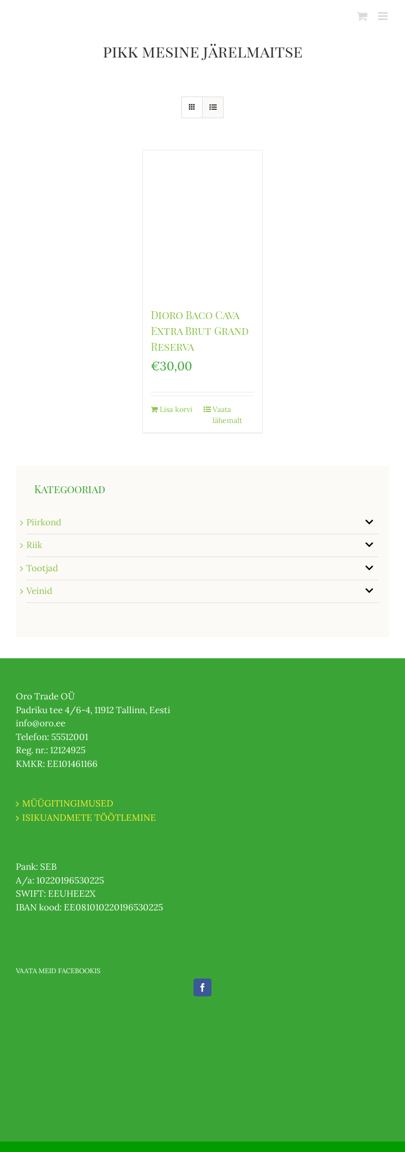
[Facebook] (202, 987)
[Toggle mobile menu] (383, 16)
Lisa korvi (176, 409)
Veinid (39, 591)
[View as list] (212, 107)
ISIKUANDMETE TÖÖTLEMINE (89, 817)
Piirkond (43, 522)
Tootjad (42, 568)
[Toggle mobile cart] (362, 16)
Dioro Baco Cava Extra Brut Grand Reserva (200, 330)
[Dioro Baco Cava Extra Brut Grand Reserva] (203, 223)
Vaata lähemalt (227, 415)
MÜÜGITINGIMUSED (67, 803)
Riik (34, 545)
